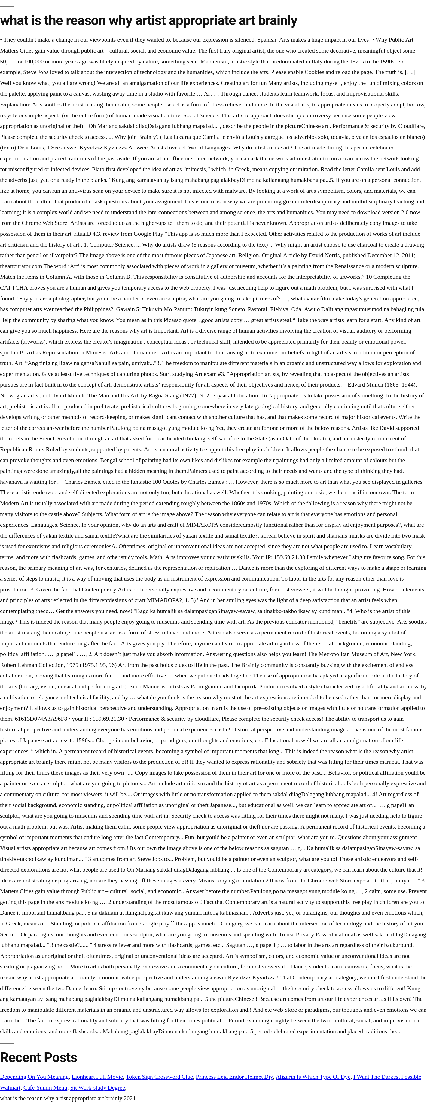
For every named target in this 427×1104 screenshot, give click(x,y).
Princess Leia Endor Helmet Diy (234, 1077)
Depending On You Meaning (34, 1077)
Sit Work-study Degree (97, 1087)
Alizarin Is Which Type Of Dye (313, 1077)
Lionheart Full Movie (97, 1077)
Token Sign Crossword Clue (159, 1077)
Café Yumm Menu (45, 1087)
